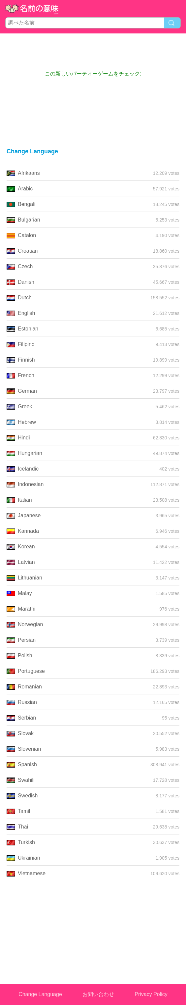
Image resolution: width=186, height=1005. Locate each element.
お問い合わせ (98, 994)
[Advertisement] (93, 52)
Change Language (40, 994)
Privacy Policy (151, 994)
